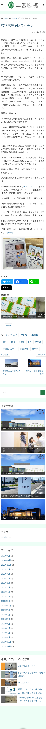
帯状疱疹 (38, 342)
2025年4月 (5, 556)
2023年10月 (6, 565)
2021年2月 (5, 633)
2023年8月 (5, 569)
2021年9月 (5, 610)
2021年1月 (5, 637)
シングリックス (30, 186)
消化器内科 (24, 349)
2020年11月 (6, 646)
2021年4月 (5, 624)
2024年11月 (6, 560)
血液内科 (35, 349)
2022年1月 (5, 601)
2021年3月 (5, 628)
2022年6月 (5, 583)
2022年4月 (5, 592)
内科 (4, 342)
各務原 (12, 342)
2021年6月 (5, 619)
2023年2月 (5, 578)
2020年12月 (6, 642)
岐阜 (29, 342)
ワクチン (24, 335)
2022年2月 (5, 596)
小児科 (21, 342)
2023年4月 (5, 574)
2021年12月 (6, 606)
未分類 (8, 326)
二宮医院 (9, 233)
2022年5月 (5, 587)
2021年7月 (5, 615)
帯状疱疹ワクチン (9, 349)
